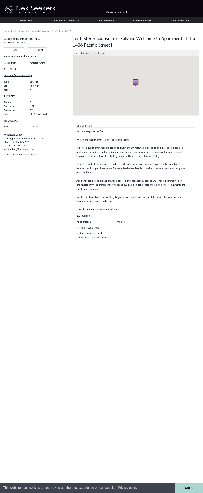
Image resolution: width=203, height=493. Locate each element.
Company (107, 21)
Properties (23, 21)
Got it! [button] (189, 487)
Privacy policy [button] (127, 487)
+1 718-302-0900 (20, 142)
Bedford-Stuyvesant (41, 31)
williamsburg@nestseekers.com (19, 149)
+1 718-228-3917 (17, 145)
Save (37, 49)
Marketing (142, 21)
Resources (180, 21)
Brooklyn (22, 31)
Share (14, 49)
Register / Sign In (117, 12)
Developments (66, 21)
